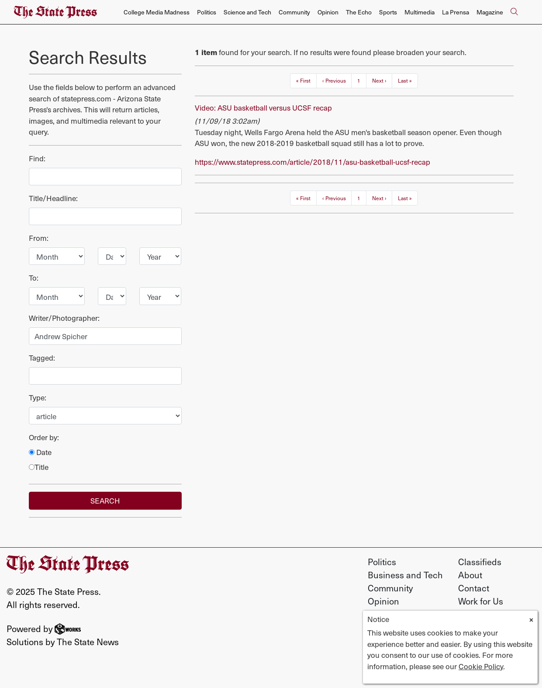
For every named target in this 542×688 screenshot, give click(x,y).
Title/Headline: (53, 198)
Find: (37, 158)
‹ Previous (334, 80)
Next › (379, 80)
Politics (206, 12)
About (470, 574)
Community (294, 12)
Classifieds (479, 561)
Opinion (328, 12)
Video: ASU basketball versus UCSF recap (263, 107)
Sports (388, 12)
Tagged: (42, 357)
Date (40, 452)
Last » (405, 80)
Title (38, 467)
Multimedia (419, 12)
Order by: (44, 437)
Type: (37, 397)
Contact (473, 587)
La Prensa (455, 12)
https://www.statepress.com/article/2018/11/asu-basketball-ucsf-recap (312, 161)
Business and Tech (405, 574)
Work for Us (480, 601)
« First (303, 80)
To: (33, 277)
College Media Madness (157, 12)
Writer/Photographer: (64, 318)
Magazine (489, 12)
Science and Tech (247, 12)
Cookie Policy (481, 666)
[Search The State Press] (514, 12)
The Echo (359, 12)
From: (38, 238)
